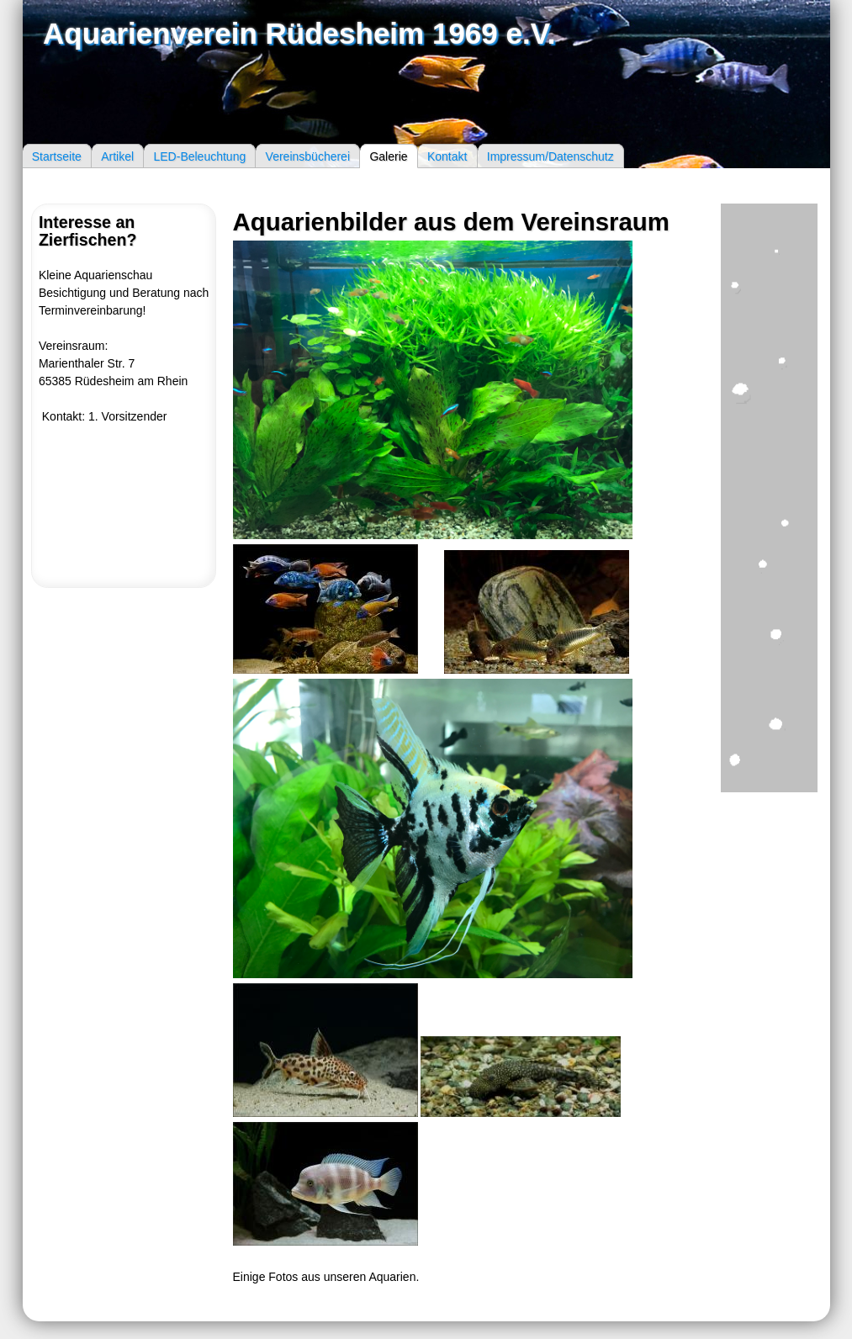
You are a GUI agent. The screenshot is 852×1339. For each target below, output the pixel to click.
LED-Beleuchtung (199, 155)
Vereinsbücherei (308, 155)
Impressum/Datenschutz (550, 155)
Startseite (57, 155)
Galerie (388, 155)
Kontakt (447, 155)
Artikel (117, 155)
